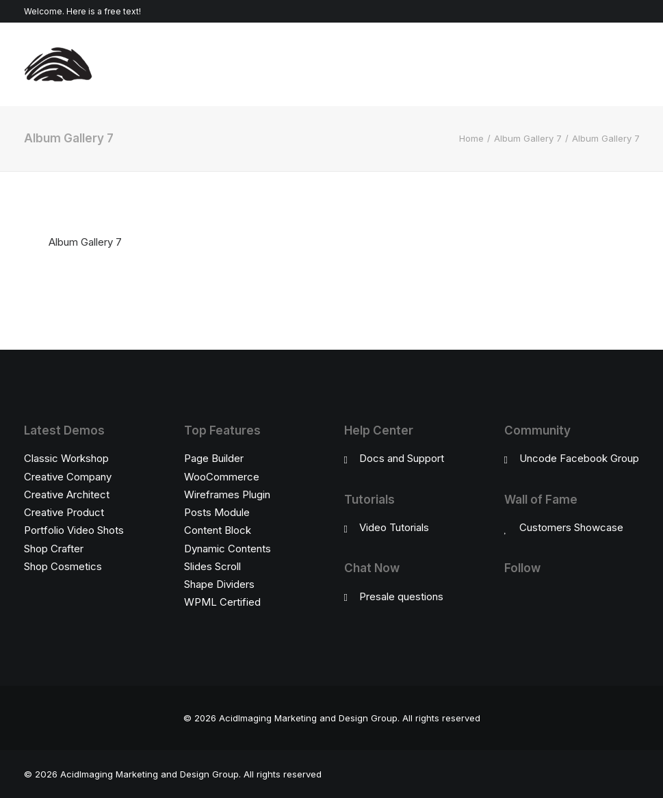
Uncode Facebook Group (579, 458)
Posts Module (217, 512)
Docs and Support (401, 458)
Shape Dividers (219, 584)
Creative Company (68, 476)
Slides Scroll (212, 566)
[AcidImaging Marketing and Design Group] (58, 64)
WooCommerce (221, 476)
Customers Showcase (571, 527)
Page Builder (214, 458)
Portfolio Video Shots (74, 530)
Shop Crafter (53, 548)
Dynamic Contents (227, 548)
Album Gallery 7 (528, 138)
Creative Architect (66, 494)
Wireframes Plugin (227, 494)
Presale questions (401, 596)
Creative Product (64, 512)
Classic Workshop (66, 458)
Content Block (217, 530)
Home (471, 138)
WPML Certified (222, 601)
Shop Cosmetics (63, 566)
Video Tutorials (394, 527)
